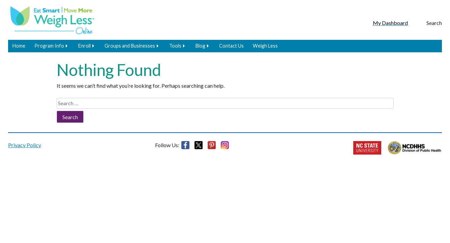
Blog (200, 46)
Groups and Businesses (129, 46)
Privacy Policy (24, 145)
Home (18, 46)
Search (434, 23)
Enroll (84, 46)
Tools (175, 46)
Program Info (49, 46)
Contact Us (231, 46)
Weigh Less (265, 46)
